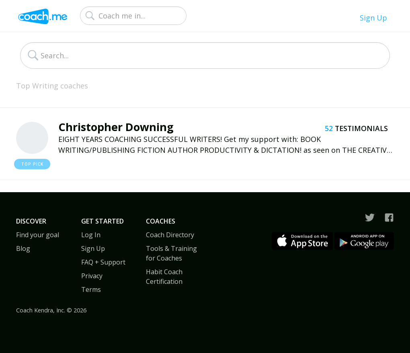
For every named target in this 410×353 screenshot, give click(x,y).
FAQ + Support (103, 262)
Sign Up (373, 18)
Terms (91, 289)
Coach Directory (170, 234)
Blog (23, 248)
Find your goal (37, 234)
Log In (90, 234)
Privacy (91, 275)
